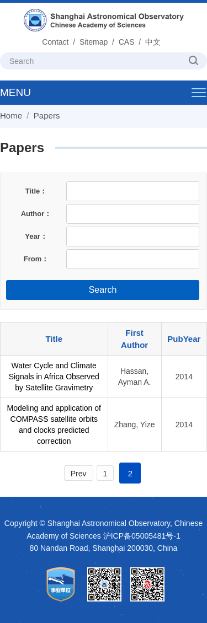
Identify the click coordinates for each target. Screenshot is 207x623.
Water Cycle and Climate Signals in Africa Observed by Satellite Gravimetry (54, 376)
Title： (36, 191)
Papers (47, 115)
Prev (79, 473)
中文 (153, 41)
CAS (127, 41)
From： (36, 259)
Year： (36, 236)
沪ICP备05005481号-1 (142, 535)
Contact (55, 41)
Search (103, 289)
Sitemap (93, 41)
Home (11, 115)
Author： (36, 214)
